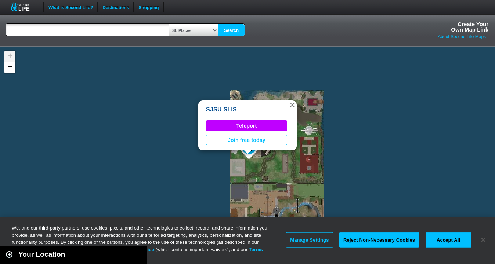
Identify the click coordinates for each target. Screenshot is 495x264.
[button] (292, 104)
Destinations (115, 7)
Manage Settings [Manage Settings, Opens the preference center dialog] (309, 240)
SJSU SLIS (221, 109)
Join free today (246, 140)
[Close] (483, 240)
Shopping (148, 7)
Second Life (24, 7)
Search (231, 30)
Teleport (246, 126)
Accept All (448, 240)
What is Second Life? (70, 7)
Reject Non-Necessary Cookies (379, 240)
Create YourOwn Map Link (469, 27)
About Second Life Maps (462, 36)
